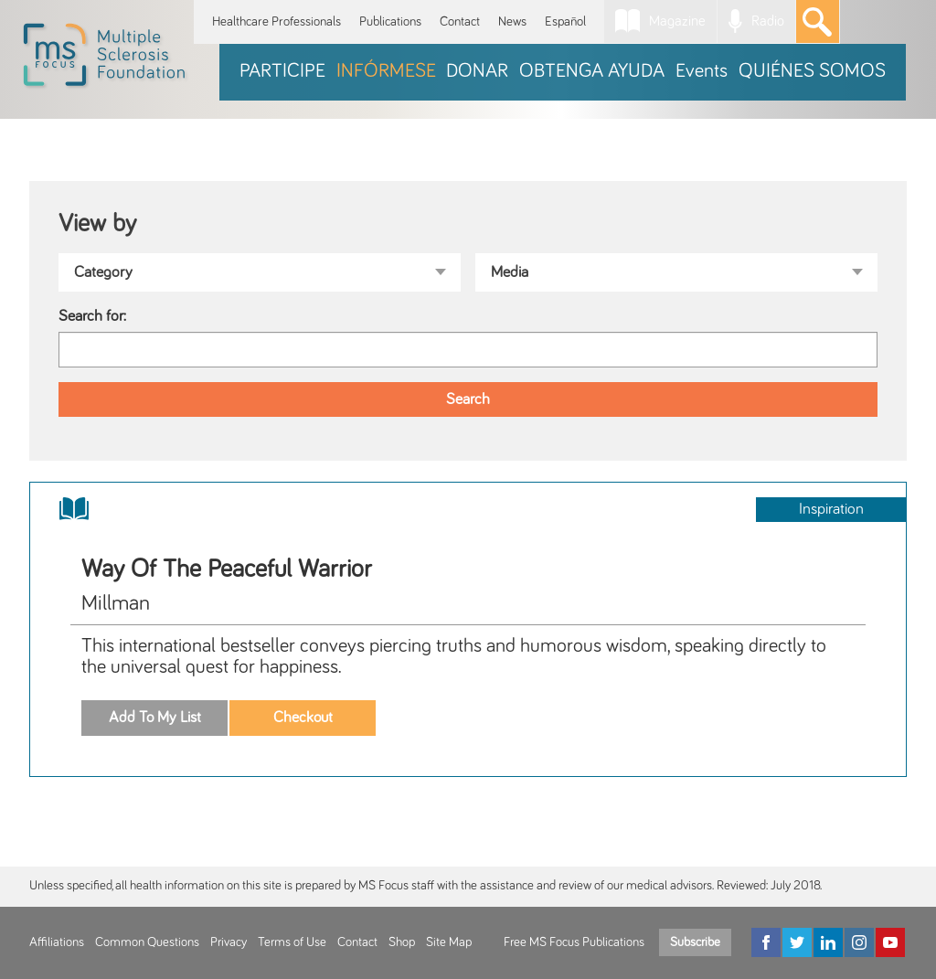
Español (565, 21)
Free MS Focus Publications (574, 942)
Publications (390, 21)
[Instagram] (859, 942)
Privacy (228, 942)
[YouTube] (890, 942)
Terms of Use (292, 942)
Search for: (92, 316)
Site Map (449, 942)
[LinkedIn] (828, 942)
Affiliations (56, 942)
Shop (401, 942)
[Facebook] (766, 942)
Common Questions (147, 942)
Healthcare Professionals (276, 21)
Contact (460, 21)
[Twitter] (797, 942)
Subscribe (695, 942)
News (512, 21)
